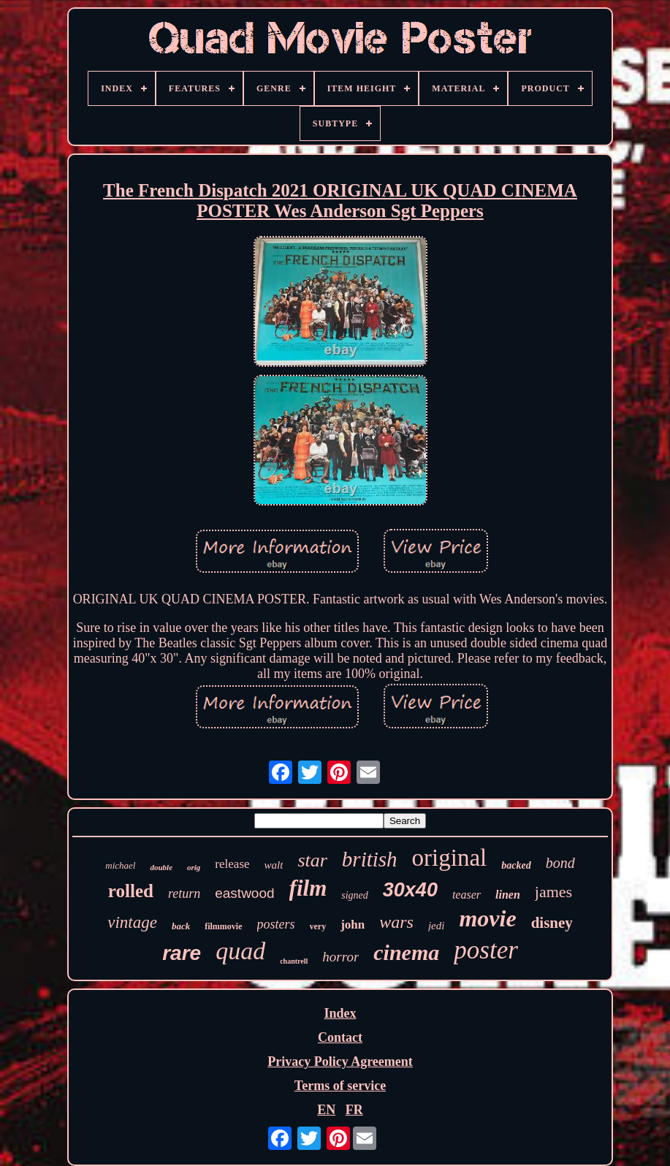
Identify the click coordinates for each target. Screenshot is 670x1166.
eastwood (244, 893)
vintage (132, 922)
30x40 (410, 890)
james (553, 892)
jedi (436, 925)
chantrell (294, 961)
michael (120, 865)
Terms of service (340, 1085)
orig (193, 867)
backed (515, 865)
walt (273, 865)
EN (326, 1109)
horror (340, 956)
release (232, 864)
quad (240, 950)
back (181, 926)
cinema (406, 952)
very (318, 926)
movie (487, 918)
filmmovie (223, 926)
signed (354, 895)
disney (552, 922)
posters (276, 924)
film (308, 888)
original (449, 858)
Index (340, 1013)
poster (486, 950)
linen (507, 894)
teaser (466, 894)
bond (560, 863)
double (161, 867)
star (312, 860)
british (369, 859)
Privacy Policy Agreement (340, 1061)
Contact (340, 1037)
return (184, 893)
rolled (130, 891)
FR (354, 1109)
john (352, 924)
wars (396, 921)
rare (181, 953)
